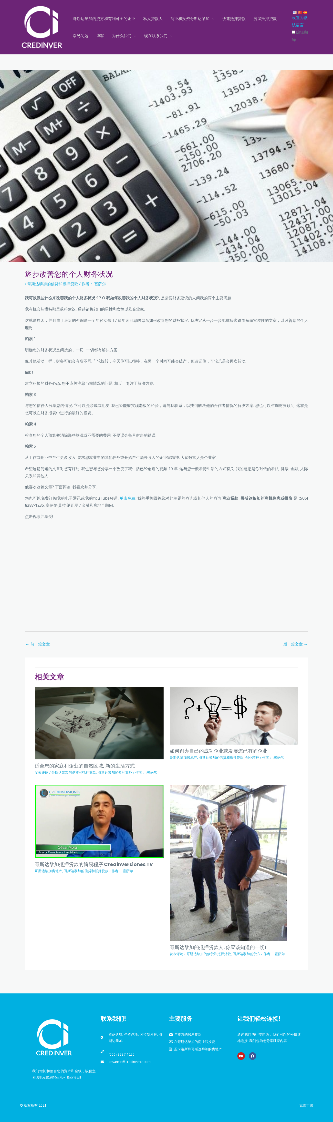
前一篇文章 (37, 644)
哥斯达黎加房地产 (183, 757)
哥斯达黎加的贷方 (246, 953)
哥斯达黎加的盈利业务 (115, 772)
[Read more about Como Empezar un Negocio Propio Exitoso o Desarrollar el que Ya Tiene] (234, 715)
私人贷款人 (153, 18)
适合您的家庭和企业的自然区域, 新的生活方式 (85, 765)
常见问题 (80, 35)
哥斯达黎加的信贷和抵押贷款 (52, 283)
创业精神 (252, 757)
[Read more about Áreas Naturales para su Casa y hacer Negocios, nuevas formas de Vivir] (99, 722)
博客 (100, 35)
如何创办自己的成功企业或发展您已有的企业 (218, 751)
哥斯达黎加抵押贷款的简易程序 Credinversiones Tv (94, 864)
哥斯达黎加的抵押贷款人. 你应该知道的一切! (218, 947)
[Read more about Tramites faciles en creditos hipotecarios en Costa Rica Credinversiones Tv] (99, 821)
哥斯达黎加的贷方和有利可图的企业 (104, 18)
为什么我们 (121, 35)
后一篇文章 (295, 644)
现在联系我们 (155, 35)
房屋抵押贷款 (265, 18)
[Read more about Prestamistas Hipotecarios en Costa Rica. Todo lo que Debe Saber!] (228, 862)
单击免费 (128, 498)
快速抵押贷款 (234, 18)
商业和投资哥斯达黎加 (189, 18)
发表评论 (41, 772)
